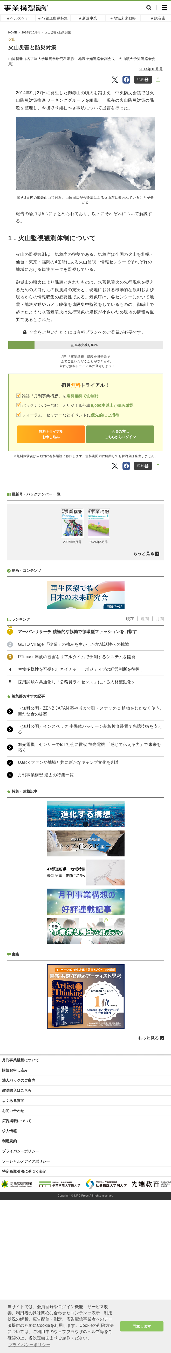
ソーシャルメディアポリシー (26, 1161)
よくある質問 (13, 1100)
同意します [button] (142, 1326)
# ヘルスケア (18, 18)
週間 (145, 618)
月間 (160, 618)
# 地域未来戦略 (123, 18)
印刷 (142, 79)
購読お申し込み (15, 1070)
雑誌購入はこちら (17, 1090)
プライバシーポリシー (20, 1151)
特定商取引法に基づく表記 (24, 1171)
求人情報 (9, 1131)
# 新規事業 (88, 18)
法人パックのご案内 (18, 1080)
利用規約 (9, 1141)
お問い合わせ (13, 1111)
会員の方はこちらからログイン (120, 434)
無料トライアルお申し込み (51, 434)
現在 (130, 618)
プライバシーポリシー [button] (29, 1345)
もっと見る (143, 553)
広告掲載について (17, 1121)
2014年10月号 (151, 69)
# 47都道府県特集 (53, 18)
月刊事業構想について (20, 1060)
